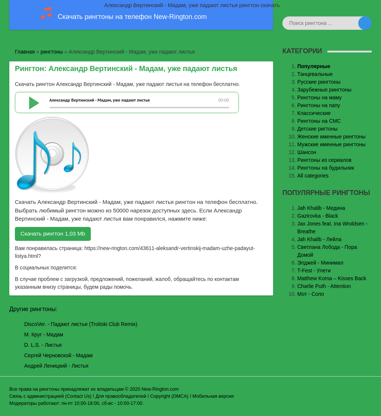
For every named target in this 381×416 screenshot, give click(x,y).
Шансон (306, 152)
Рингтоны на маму (319, 97)
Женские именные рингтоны (331, 137)
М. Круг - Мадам (43, 334)
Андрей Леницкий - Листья (56, 366)
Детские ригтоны (317, 129)
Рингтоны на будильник (325, 168)
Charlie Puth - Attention (324, 286)
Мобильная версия (213, 396)
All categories (313, 176)
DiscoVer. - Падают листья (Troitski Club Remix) (80, 324)
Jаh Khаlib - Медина (321, 208)
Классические (314, 113)
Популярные (313, 66)
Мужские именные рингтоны (331, 144)
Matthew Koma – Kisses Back (331, 278)
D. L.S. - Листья (43, 345)
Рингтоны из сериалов (324, 160)
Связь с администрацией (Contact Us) (50, 396)
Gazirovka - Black (317, 216)
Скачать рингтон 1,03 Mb (52, 233)
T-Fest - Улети (314, 270)
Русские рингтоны (318, 82)
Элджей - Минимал (320, 263)
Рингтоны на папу (318, 105)
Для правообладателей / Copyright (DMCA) (142, 396)
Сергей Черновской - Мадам (58, 355)
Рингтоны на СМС (319, 121)
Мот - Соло (310, 294)
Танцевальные (315, 74)
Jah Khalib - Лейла (319, 239)
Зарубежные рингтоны (324, 90)
